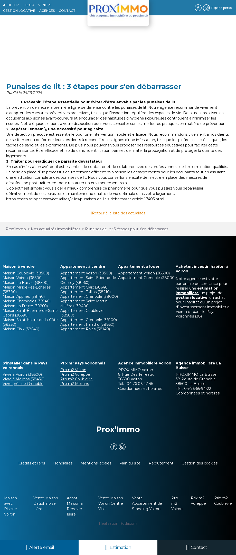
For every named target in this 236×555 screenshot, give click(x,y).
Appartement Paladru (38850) (87, 324)
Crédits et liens (31, 463)
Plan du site (129, 463)
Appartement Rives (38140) (85, 329)
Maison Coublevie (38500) (26, 273)
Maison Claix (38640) (21, 329)
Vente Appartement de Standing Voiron (147, 503)
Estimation (120, 547)
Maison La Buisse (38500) (26, 282)
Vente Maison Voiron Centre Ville (110, 503)
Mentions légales (96, 463)
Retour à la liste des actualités (118, 213)
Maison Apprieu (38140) (24, 296)
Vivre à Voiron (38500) (22, 374)
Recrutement (161, 463)
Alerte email (41, 547)
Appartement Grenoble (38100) (88, 320)
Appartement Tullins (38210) (85, 292)
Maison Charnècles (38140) (27, 301)
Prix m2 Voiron (73, 370)
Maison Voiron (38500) (23, 277)
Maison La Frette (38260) (25, 306)
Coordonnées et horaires (140, 388)
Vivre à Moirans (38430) (23, 379)
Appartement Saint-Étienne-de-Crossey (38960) (88, 280)
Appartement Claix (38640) (84, 287)
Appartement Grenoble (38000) (89, 296)
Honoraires (62, 463)
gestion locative (191, 297)
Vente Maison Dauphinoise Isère (45, 503)
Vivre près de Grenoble (23, 383)
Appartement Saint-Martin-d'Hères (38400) (84, 303)
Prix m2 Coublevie (76, 379)
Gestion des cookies (200, 463)
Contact (199, 547)
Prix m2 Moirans (74, 383)
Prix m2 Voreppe (75, 374)
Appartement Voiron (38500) (86, 273)
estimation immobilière (197, 290)
